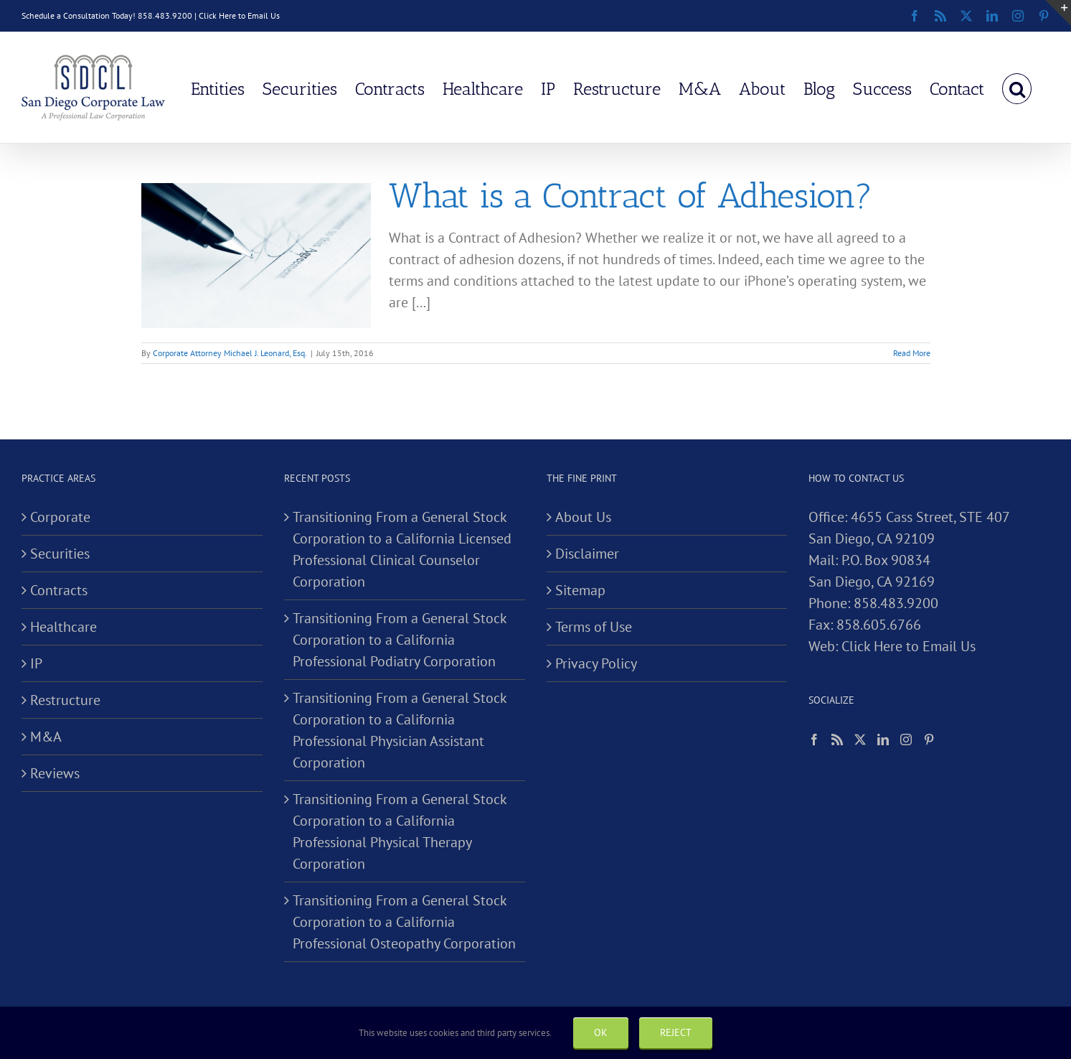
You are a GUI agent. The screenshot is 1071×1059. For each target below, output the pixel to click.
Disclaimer (587, 553)
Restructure (65, 700)
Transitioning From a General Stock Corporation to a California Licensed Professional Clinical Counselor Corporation (402, 549)
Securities (60, 553)
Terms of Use (593, 626)
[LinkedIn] (883, 739)
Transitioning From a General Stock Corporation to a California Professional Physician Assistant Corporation (399, 730)
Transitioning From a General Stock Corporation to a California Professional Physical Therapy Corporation (399, 831)
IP (36, 663)
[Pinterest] (929, 739)
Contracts (59, 590)
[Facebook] (814, 739)
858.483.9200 (896, 603)
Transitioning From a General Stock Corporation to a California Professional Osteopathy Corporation (404, 922)
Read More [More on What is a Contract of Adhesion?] (911, 352)
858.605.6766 (878, 624)
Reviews (55, 773)
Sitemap (580, 590)
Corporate (60, 517)
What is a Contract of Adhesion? (630, 195)
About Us (583, 517)
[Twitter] (860, 739)
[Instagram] (906, 739)
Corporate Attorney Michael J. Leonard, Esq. (230, 352)
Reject (676, 1032)
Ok (601, 1032)
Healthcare (63, 626)
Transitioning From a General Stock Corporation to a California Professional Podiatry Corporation (399, 640)
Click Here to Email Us (239, 15)
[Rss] (837, 739)
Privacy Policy (596, 663)
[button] (1017, 87)
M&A (46, 736)
